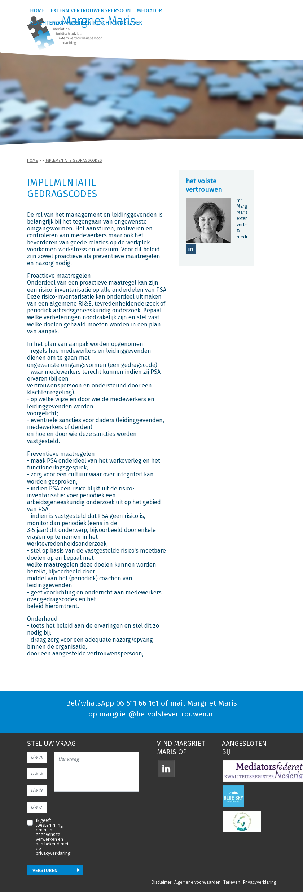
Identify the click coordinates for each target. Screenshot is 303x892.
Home (37, 11)
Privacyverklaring (259, 882)
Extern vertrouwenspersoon (90, 11)
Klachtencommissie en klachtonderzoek (86, 23)
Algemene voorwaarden (197, 882)
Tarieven (231, 882)
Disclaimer (161, 882)
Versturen (44, 871)
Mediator (149, 11)
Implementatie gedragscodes (73, 160)
